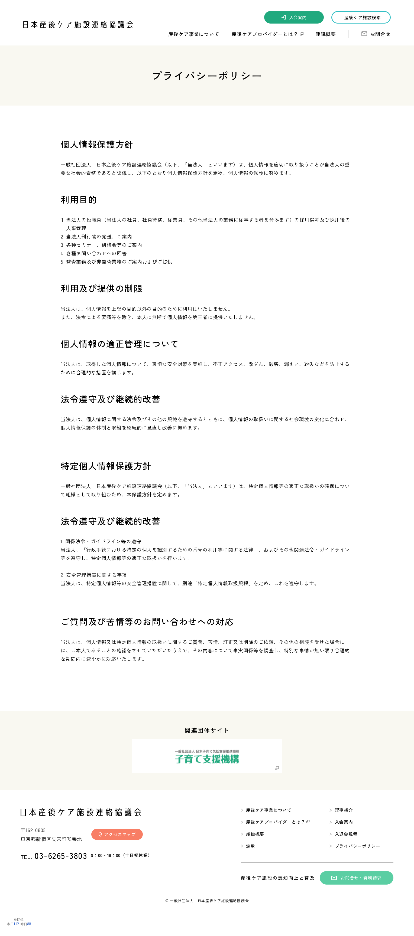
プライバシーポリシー (354, 846)
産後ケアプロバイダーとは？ (275, 822)
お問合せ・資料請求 (356, 878)
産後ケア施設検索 (362, 17)
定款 (248, 846)
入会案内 (294, 17)
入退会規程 (343, 834)
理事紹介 (341, 809)
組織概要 (326, 33)
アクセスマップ (117, 833)
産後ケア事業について (266, 809)
